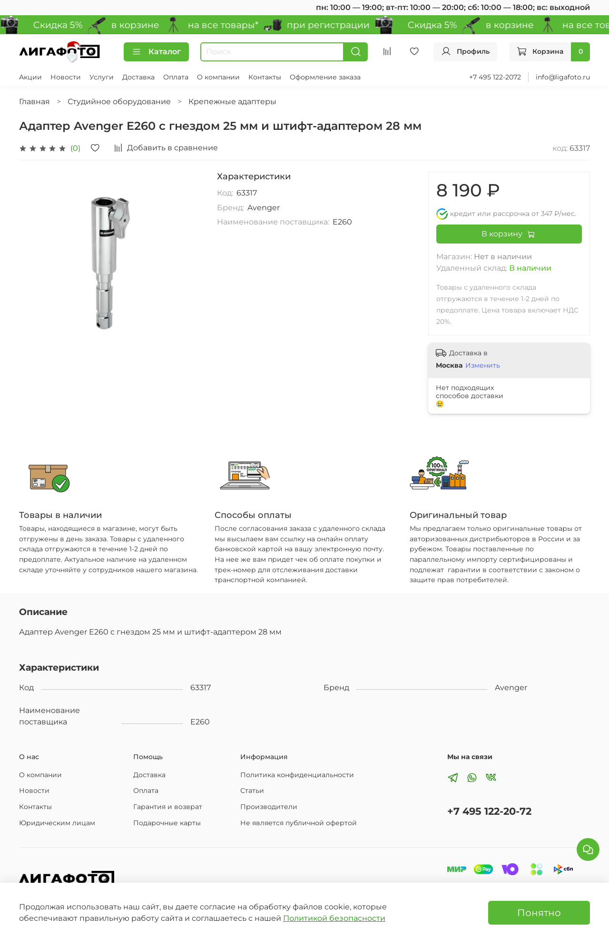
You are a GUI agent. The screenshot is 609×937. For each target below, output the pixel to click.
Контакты (264, 77)
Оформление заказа (325, 77)
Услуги (101, 77)
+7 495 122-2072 (495, 77)
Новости (65, 77)
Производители (268, 806)
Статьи (252, 790)
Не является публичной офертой (298, 823)
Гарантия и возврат (167, 806)
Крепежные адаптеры (232, 101)
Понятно (539, 912)
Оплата (175, 77)
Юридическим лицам (57, 823)
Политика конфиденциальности (297, 775)
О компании (218, 77)
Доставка (138, 77)
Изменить (482, 365)
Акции (30, 77)
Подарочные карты (167, 823)
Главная (34, 101)
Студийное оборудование (119, 101)
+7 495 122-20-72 (489, 811)
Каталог (156, 52)
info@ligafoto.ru (563, 77)
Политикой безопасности (334, 918)
